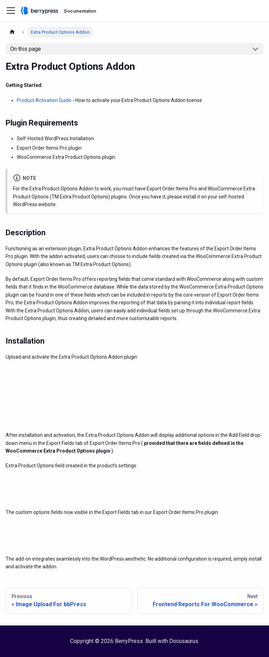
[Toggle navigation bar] (11, 10)
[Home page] (12, 32)
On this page (25, 49)
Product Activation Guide (44, 100)
